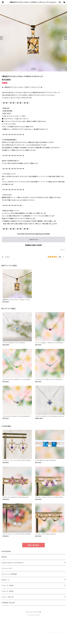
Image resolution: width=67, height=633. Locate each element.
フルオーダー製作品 (8, 591)
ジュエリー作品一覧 (7, 597)
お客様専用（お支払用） (8, 602)
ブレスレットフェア (7, 568)
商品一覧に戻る (33, 545)
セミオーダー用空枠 (8, 585)
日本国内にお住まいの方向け (33, 245)
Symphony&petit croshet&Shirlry (13, 562)
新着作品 (4, 557)
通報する (63, 249)
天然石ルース (6, 580)
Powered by (33, 615)
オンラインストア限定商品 (9, 574)
